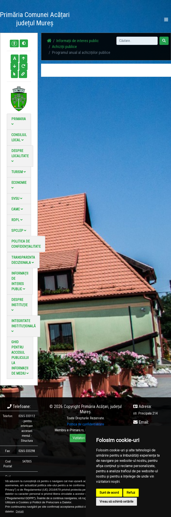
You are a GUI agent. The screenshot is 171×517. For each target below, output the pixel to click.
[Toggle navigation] (166, 19)
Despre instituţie (19, 305)
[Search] (137, 41)
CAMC (17, 209)
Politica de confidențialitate (26, 244)
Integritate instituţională (23, 326)
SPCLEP (18, 231)
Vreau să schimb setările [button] (116, 501)
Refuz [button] (131, 492)
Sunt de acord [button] (109, 492)
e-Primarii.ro (75, 430)
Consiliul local (19, 137)
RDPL (16, 220)
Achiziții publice (64, 46)
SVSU (16, 198)
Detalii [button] (20, 511)
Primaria (18, 121)
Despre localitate (20, 156)
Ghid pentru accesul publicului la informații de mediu (20, 357)
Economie (18, 185)
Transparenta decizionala (23, 260)
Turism (18, 172)
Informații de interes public (19, 281)
